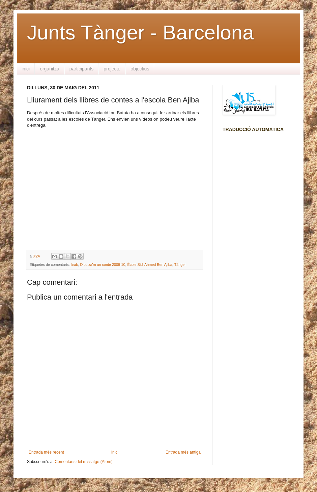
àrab (74, 265)
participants (81, 68)
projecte (112, 68)
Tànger (180, 265)
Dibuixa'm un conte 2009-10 (102, 265)
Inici (114, 452)
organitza (49, 68)
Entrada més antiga (183, 452)
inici (26, 68)
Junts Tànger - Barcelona (140, 32)
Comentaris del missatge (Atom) (83, 461)
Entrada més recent (46, 452)
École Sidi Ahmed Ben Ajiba (149, 265)
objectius (140, 68)
